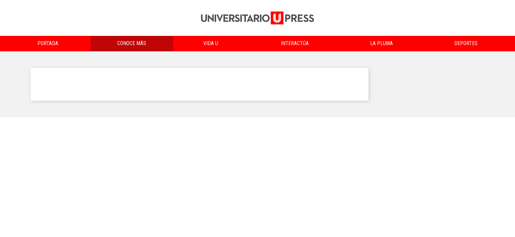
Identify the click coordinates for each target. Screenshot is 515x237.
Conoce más (131, 43)
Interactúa (295, 43)
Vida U (210, 43)
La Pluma (381, 43)
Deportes (466, 43)
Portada (47, 43)
